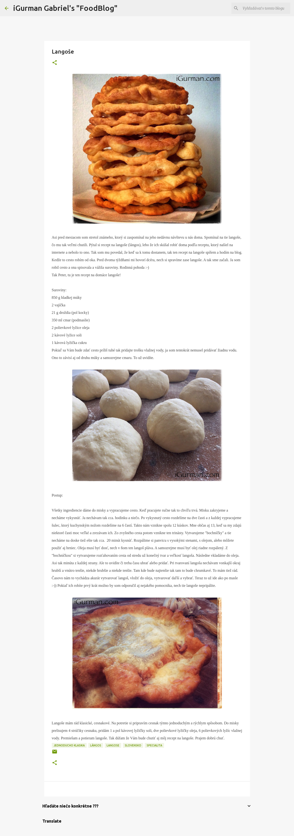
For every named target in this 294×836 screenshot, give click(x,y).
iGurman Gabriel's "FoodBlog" (65, 8)
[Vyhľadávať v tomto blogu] (265, 8)
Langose (113, 745)
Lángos (95, 745)
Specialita (154, 745)
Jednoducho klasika (69, 745)
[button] (54, 63)
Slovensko (133, 745)
